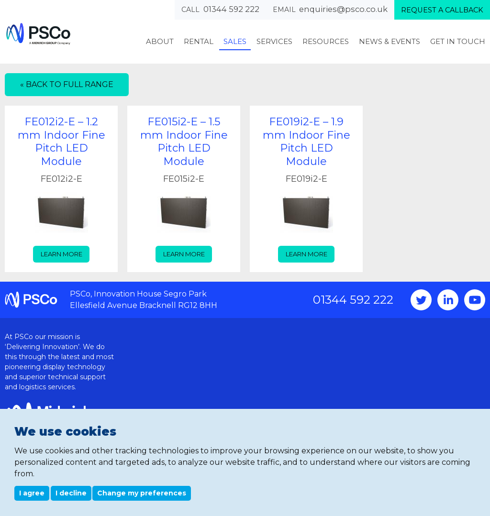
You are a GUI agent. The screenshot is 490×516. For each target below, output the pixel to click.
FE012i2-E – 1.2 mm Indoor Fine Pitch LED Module (61, 141)
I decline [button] (71, 493)
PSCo (38, 33)
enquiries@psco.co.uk (343, 9)
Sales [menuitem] (234, 41)
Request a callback (442, 10)
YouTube (474, 299)
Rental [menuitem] (198, 41)
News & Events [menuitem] (389, 41)
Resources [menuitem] (325, 41)
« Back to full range (66, 84)
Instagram (447, 299)
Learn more (61, 254)
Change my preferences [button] (141, 493)
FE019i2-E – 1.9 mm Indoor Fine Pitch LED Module (306, 141)
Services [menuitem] (274, 41)
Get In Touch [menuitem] (457, 41)
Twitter (421, 299)
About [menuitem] (160, 41)
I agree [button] (32, 493)
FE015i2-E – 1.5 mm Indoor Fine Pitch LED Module (184, 141)
